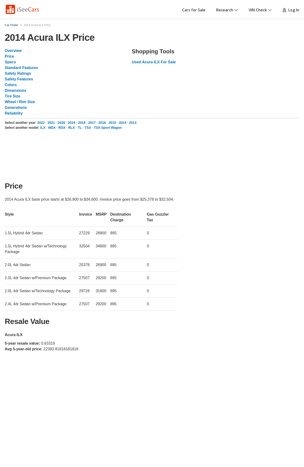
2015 (112, 123)
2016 (102, 123)
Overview (13, 51)
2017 (92, 123)
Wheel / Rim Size (20, 102)
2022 (41, 123)
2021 (51, 123)
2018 (82, 123)
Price (9, 56)
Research (227, 10)
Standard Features (21, 68)
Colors (11, 85)
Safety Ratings (18, 73)
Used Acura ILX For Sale (154, 62)
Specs (10, 62)
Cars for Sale (193, 10)
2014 (122, 123)
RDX (62, 127)
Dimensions (15, 90)
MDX (52, 127)
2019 (71, 123)
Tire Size (12, 96)
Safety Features (19, 79)
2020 (61, 123)
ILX (42, 127)
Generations (16, 108)
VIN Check (260, 10)
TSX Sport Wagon (108, 127)
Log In (290, 10)
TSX (88, 127)
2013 (132, 123)
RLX (71, 127)
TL (80, 127)
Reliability (14, 113)
